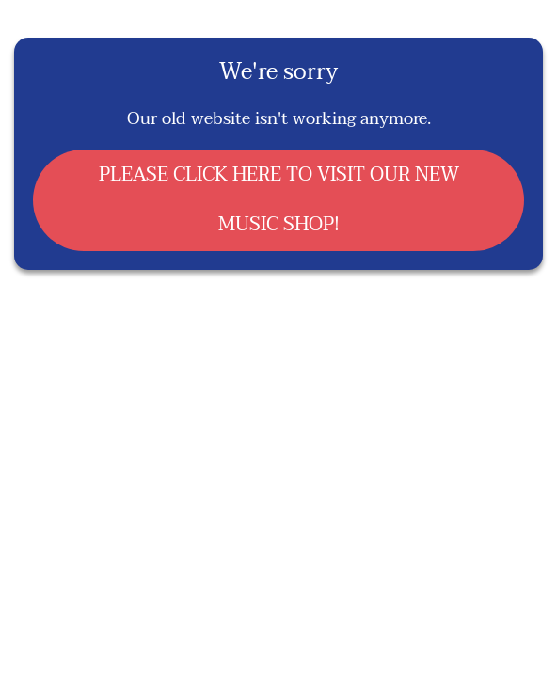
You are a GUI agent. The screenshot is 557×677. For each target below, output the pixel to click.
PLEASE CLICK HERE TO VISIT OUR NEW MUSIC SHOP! (279, 200)
